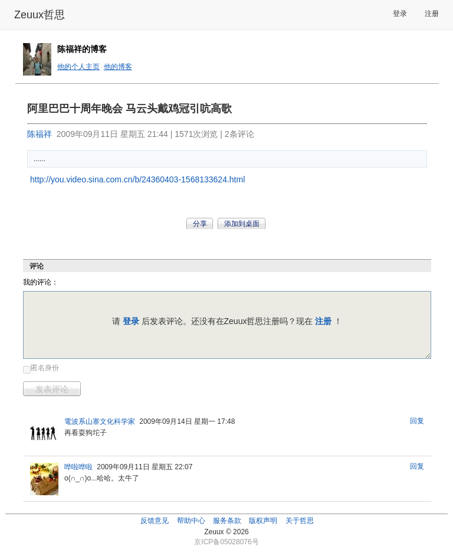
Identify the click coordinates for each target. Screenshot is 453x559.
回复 (417, 421)
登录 (400, 13)
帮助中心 (191, 520)
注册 (432, 13)
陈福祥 (39, 134)
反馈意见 (154, 520)
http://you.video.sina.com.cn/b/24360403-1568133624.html (137, 179)
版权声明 (263, 520)
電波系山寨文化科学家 (99, 421)
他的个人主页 (78, 67)
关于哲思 (299, 520)
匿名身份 (45, 368)
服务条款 (227, 520)
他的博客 (118, 67)
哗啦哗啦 (78, 467)
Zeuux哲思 (39, 15)
